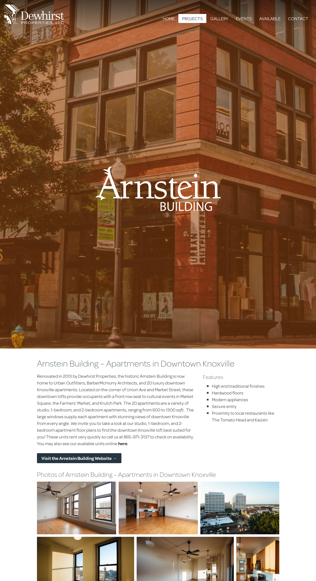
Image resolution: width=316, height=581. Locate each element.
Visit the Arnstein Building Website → (79, 458)
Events (244, 18)
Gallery (219, 18)
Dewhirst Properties (34, 14)
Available (270, 18)
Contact (298, 18)
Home (169, 18)
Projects (192, 18)
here (122, 443)
